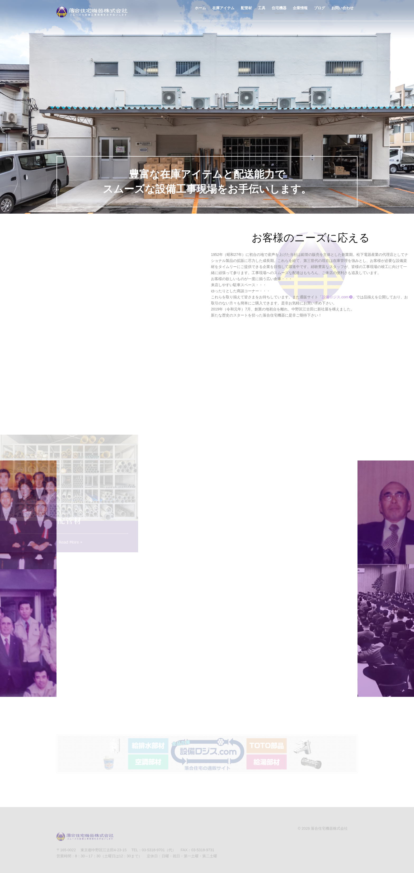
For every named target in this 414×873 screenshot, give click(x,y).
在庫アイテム (223, 11)
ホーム (200, 11)
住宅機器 (279, 11)
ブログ (319, 11)
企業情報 (300, 11)
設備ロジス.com (337, 297)
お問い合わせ (342, 11)
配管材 (246, 11)
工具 (261, 11)
